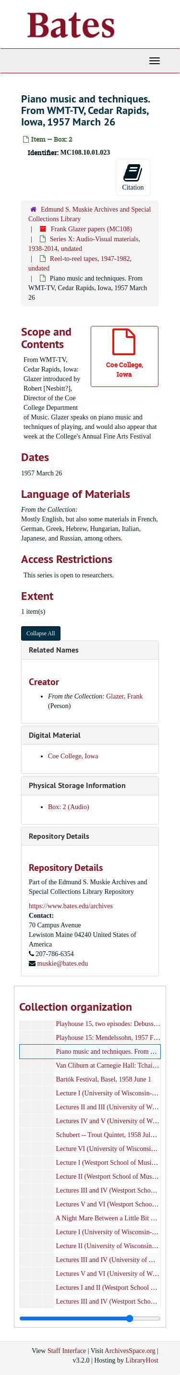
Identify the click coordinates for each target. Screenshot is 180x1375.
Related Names (54, 650)
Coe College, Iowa (73, 756)
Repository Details (59, 836)
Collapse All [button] (40, 633)
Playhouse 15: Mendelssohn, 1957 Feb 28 (112, 1037)
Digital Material (55, 735)
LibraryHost (142, 1360)
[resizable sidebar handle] (90, 1318)
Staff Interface (67, 1350)
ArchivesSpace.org (130, 1350)
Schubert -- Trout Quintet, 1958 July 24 (109, 1134)
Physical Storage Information (77, 785)
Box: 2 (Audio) (68, 807)
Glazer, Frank (124, 696)
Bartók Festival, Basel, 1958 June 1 (104, 1079)
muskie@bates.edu (62, 963)
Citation (133, 177)
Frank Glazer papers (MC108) (91, 229)
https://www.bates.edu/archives (71, 906)
